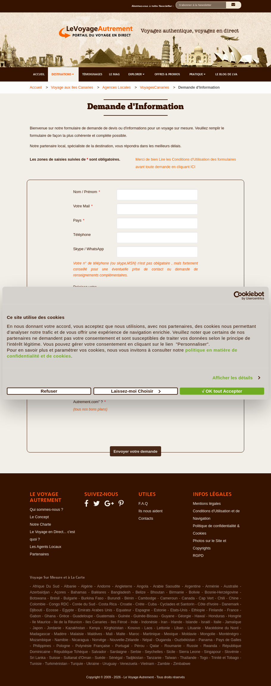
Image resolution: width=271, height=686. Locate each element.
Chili (221, 598)
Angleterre (123, 586)
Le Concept (39, 517)
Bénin (129, 598)
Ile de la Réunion (68, 622)
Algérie (87, 586)
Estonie (160, 610)
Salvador (98, 652)
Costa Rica (108, 604)
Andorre (103, 586)
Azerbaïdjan (40, 592)
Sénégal (115, 658)
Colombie (38, 604)
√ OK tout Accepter (222, 390)
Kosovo (134, 628)
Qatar (154, 646)
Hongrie (234, 616)
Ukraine (92, 664)
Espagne (142, 610)
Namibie (61, 640)
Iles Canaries (96, 622)
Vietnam (147, 664)
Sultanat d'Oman (77, 658)
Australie (231, 586)
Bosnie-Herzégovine (221, 592)
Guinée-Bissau (145, 616)
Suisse (54, 658)
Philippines (42, 646)
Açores (60, 592)
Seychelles (154, 652)
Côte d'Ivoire (208, 604)
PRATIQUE (197, 74)
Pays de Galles (228, 640)
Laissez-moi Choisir (136, 390)
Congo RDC (59, 604)
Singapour (212, 652)
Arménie (212, 586)
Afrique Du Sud (45, 586)
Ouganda (163, 640)
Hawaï (199, 616)
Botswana (38, 598)
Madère (60, 634)
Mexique (171, 634)
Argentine (193, 586)
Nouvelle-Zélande (124, 640)
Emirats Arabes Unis (95, 610)
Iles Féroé (118, 622)
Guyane (168, 616)
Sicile (170, 652)
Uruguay (109, 664)
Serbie (135, 652)
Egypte (68, 610)
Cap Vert (206, 598)
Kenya (94, 628)
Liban (178, 628)
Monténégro (229, 634)
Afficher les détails (232, 377)
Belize (141, 592)
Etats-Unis (179, 610)
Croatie (126, 604)
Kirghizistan (114, 628)
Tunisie (36, 664)
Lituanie (194, 628)
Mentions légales (207, 504)
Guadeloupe (83, 616)
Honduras (216, 616)
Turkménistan (56, 664)
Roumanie (172, 646)
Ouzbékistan (185, 640)
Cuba (152, 604)
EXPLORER (136, 74)
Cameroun (168, 598)
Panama (206, 640)
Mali (109, 634)
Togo (204, 658)
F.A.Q (143, 504)
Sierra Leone (189, 652)
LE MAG (114, 74)
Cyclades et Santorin (177, 604)
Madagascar (40, 634)
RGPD (198, 556)
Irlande (176, 622)
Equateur (123, 610)
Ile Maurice (41, 622)
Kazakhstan (75, 628)
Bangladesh (121, 592)
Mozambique (40, 640)
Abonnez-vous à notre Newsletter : (154, 5)
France (233, 610)
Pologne (63, 646)
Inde (134, 622)
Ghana (50, 616)
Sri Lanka (38, 658)
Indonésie (149, 622)
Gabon (35, 616)
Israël (205, 622)
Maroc (134, 634)
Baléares (98, 592)
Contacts (145, 518)
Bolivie (194, 592)
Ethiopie (198, 610)
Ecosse (52, 610)
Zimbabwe (182, 664)
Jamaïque (233, 622)
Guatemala (105, 616)
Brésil (54, 598)
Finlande (216, 610)
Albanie (70, 586)
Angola (142, 586)
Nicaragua (80, 640)
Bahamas (79, 592)
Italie (217, 622)
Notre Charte (40, 524)
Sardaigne (118, 652)
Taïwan (171, 658)
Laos (148, 628)
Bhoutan (157, 592)
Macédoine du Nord (221, 628)
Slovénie (232, 652)
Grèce (64, 616)
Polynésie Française (92, 646)
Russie (192, 646)
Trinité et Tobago (225, 658)
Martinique (151, 634)
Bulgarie (70, 598)
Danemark (230, 604)
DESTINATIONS (63, 74)
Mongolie (207, 634)
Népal (147, 640)
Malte (120, 634)
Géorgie (184, 616)
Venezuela (128, 664)
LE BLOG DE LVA (226, 74)
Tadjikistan (134, 658)
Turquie (77, 664)
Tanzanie (154, 658)
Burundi (114, 598)
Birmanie (176, 592)
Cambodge (147, 598)
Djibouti (36, 610)
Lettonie (163, 628)
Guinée (124, 616)
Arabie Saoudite (166, 586)
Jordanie (54, 628)
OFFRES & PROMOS (167, 74)
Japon (37, 628)
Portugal (122, 646)
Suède (100, 658)
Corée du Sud (83, 604)
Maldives (95, 634)
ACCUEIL (39, 74)
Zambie (164, 664)
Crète (140, 604)
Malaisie (77, 634)
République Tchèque (71, 652)
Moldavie (189, 634)
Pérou (139, 646)
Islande (191, 622)
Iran (164, 622)
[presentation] (125, 424)
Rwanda (210, 646)
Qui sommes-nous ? (46, 510)
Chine (234, 598)
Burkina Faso (92, 598)
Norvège (99, 640)
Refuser (49, 390)
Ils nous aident (150, 511)
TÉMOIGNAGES (92, 74)
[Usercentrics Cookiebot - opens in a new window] (238, 295)
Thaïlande (188, 658)
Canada (188, 598)
